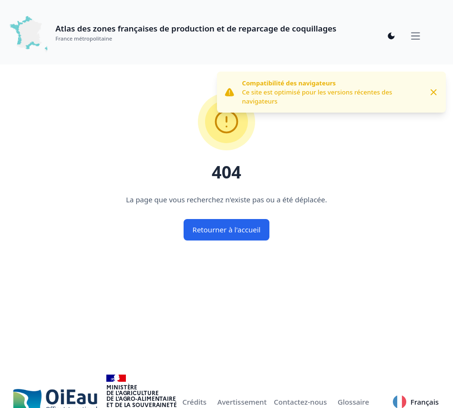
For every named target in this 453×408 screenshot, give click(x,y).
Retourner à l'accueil (227, 229)
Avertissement (242, 402)
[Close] (433, 92)
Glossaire (353, 402)
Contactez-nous (300, 402)
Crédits (195, 402)
